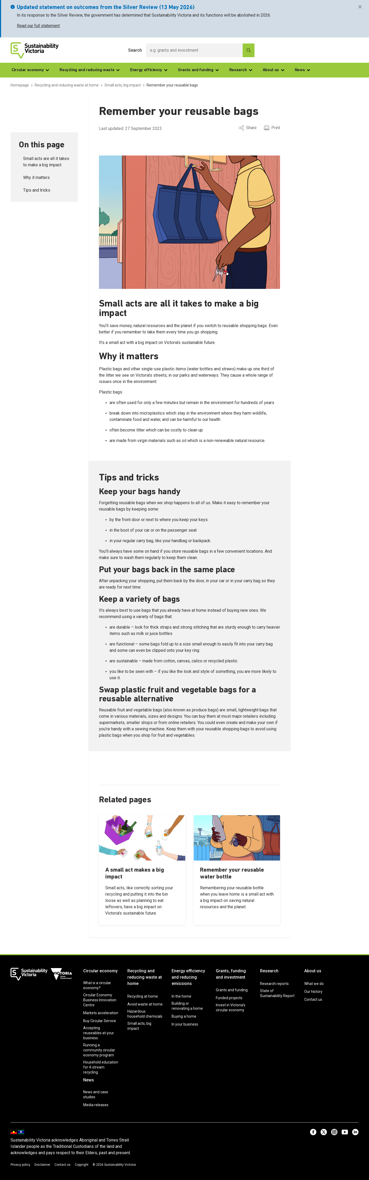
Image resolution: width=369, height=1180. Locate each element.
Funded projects (229, 998)
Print (272, 127)
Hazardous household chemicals (144, 1013)
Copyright (81, 1165)
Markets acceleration (100, 1013)
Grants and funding (198, 70)
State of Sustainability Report (277, 993)
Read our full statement (38, 25)
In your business (185, 1024)
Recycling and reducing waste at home (144, 977)
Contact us (313, 999)
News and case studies (95, 1094)
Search (135, 50)
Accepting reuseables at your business (98, 1033)
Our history (313, 991)
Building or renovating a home (187, 1006)
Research (240, 70)
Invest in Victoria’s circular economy (230, 1007)
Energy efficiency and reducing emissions (188, 977)
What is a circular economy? (97, 985)
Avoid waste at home (145, 1004)
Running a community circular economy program (99, 1050)
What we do (314, 984)
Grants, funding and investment (231, 974)
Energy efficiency (148, 70)
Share (248, 127)
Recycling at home (142, 996)
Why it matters (36, 177)
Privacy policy (20, 1165)
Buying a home (184, 1016)
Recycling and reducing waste (89, 70)
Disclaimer (42, 1165)
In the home (181, 996)
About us (273, 70)
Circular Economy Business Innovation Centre (99, 1000)
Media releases (95, 1105)
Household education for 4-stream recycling (100, 1067)
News (302, 70)
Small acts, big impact (139, 1026)
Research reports (274, 984)
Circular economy (30, 70)
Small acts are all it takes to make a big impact (46, 161)
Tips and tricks (36, 190)
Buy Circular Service (99, 1021)
